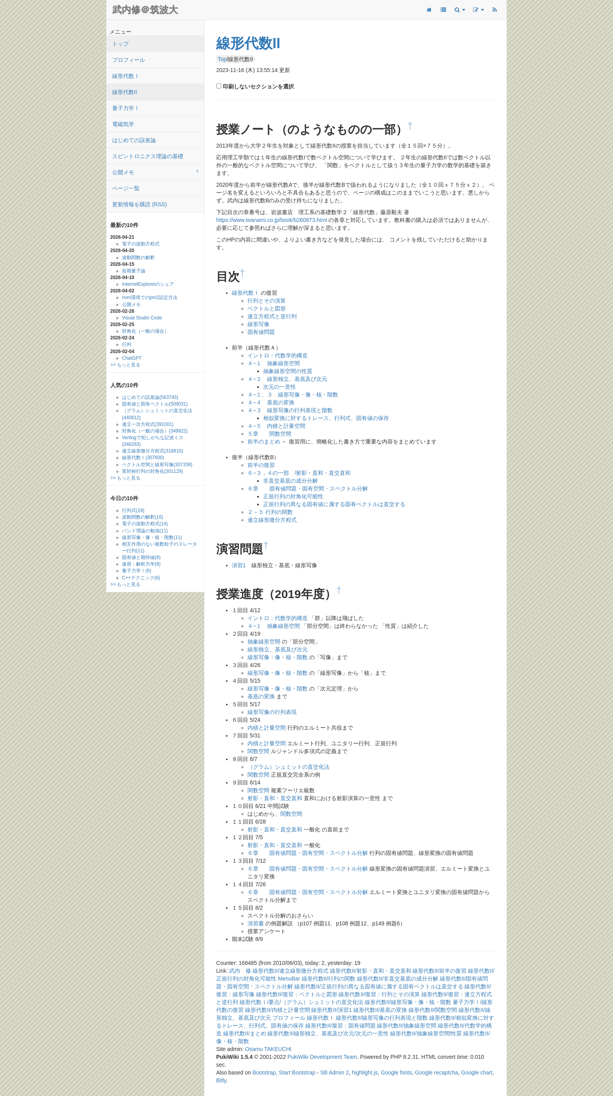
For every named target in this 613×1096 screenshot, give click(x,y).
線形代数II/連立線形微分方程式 (290, 971)
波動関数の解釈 (138, 257)
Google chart (477, 1072)
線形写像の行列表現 (272, 712)
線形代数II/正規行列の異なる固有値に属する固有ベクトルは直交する (378, 986)
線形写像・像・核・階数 (152, 537)
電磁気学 (123, 124)
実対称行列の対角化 (152, 471)
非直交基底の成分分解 (290, 481)
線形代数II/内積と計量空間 (277, 1010)
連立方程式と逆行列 (272, 316)
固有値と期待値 (141, 557)
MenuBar (289, 978)
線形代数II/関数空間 (433, 1010)
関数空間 (258, 751)
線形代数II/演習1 (331, 1010)
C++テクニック (141, 577)
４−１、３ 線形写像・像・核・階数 (292, 394)
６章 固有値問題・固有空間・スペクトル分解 (307, 488)
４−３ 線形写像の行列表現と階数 (290, 410)
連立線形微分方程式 (152, 451)
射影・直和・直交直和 (274, 798)
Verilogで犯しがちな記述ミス (152, 441)
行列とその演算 (266, 300)
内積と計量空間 (266, 728)
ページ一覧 (126, 188)
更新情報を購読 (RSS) (139, 204)
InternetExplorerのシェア (148, 284)
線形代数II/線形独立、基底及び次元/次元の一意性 (328, 1033)
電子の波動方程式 (141, 244)
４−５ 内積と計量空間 (276, 426)
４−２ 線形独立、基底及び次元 (287, 379)
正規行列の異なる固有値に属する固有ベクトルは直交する (334, 504)
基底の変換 (261, 696)
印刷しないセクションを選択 (257, 86)
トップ (120, 44)
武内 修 (240, 971)
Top (222, 59)
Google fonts (396, 1072)
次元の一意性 (279, 387)
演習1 (239, 565)
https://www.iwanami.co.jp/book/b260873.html (271, 220)
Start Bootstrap (297, 1072)
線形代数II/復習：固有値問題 (340, 1025)
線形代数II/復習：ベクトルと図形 (296, 994)
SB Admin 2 (334, 1072)
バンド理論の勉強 (145, 531)
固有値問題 (261, 332)
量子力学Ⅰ (126, 108)
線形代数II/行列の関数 (329, 978)
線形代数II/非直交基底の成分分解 (397, 978)
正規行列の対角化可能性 (293, 496)
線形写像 (258, 324)
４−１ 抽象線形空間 (273, 363)
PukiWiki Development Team (322, 1057)
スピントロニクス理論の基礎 (147, 156)
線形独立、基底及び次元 (277, 649)
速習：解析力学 (141, 564)
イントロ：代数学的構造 (277, 355)
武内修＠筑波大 (145, 9)
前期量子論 (133, 271)
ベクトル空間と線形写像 (157, 464)
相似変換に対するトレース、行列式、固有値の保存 (326, 418)
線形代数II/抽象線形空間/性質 (426, 1033)
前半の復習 (261, 465)
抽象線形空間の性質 (287, 371)
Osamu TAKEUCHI (268, 1049)
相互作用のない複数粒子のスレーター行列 (159, 547)
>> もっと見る (125, 365)
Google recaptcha (436, 1072)
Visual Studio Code (142, 318)
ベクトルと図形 (266, 308)
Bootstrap (264, 1072)
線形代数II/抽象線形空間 (406, 1025)
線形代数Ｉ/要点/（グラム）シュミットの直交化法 (301, 1002)
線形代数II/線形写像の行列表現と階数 (382, 1018)
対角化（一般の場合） (145, 331)
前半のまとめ (263, 441)
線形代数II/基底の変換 (380, 1010)
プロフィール (128, 60)
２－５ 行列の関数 (270, 512)
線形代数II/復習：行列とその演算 (379, 994)
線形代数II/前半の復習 (439, 971)
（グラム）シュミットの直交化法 (157, 414)
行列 (126, 344)
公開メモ (155, 171)
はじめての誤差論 (134, 140)
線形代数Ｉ (126, 76)
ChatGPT (132, 358)
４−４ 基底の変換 (270, 402)
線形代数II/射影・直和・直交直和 (370, 971)
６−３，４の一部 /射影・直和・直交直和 (299, 473)
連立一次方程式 (148, 424)
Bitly (221, 1080)
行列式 (133, 510)
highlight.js (365, 1072)
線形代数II (124, 92)
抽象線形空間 (263, 641)
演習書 (255, 923)
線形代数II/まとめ (244, 1033)
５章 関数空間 (269, 434)
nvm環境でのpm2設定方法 (149, 297)
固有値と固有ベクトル (155, 404)
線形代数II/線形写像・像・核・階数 (408, 1002)
